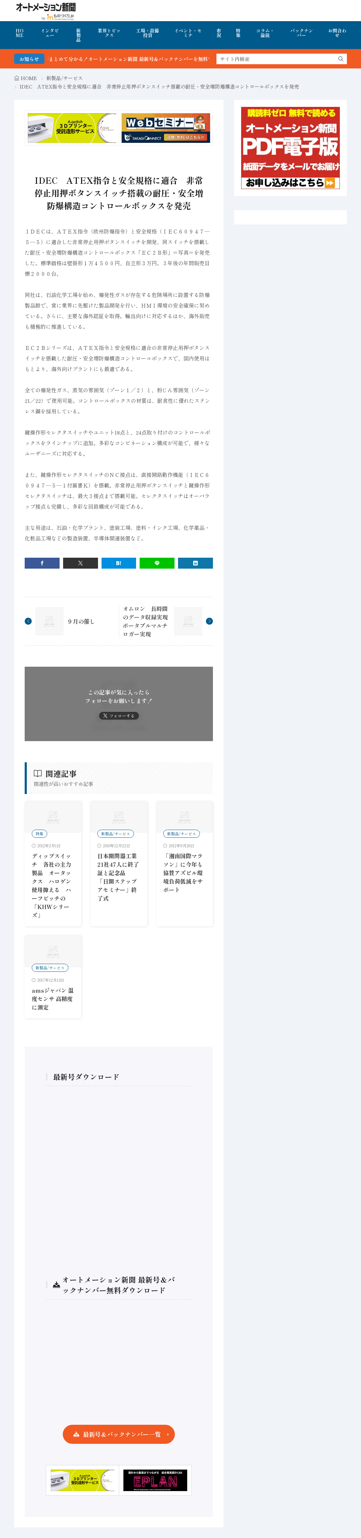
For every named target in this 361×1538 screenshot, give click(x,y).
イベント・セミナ (188, 32)
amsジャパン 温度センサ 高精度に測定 (53, 998)
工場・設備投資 (147, 32)
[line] (157, 563)
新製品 (78, 35)
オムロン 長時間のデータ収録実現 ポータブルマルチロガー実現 (148, 621)
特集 (238, 32)
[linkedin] (195, 563)
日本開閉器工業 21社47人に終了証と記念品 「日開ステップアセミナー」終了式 (119, 877)
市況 (218, 32)
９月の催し (81, 621)
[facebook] (42, 563)
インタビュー (50, 32)
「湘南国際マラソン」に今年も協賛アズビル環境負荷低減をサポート (183, 873)
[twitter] (80, 563)
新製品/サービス (64, 77)
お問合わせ (337, 32)
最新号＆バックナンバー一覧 (122, 1434)
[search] (340, 58)
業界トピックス (109, 32)
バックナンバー (301, 32)
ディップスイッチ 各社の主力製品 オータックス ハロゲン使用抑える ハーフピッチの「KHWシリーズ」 (51, 885)
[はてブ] (119, 563)
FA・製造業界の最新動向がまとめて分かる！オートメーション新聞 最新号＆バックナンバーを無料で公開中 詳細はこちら (137, 58)
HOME (20, 32)
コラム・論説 (265, 32)
